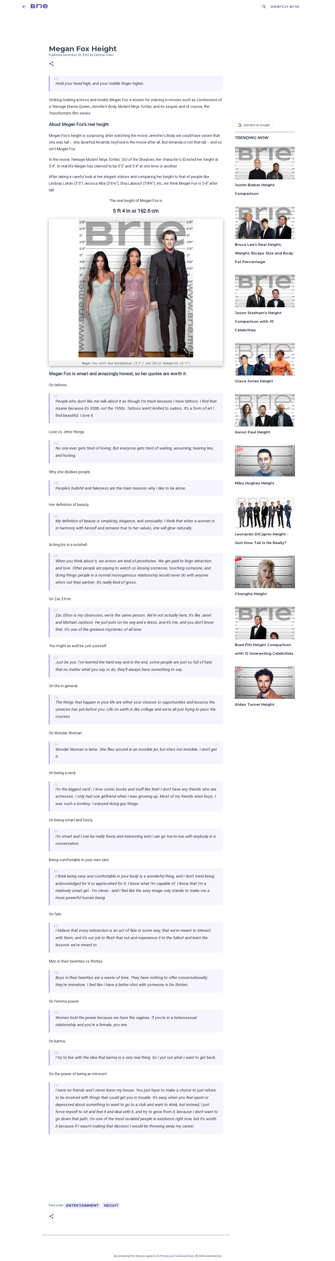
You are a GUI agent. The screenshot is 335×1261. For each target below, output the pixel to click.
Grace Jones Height (254, 381)
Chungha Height (251, 594)
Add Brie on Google (254, 125)
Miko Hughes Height (254, 483)
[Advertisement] (136, 1170)
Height (111, 1205)
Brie (39, 6)
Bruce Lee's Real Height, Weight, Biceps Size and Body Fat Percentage (264, 253)
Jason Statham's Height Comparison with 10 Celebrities (258, 321)
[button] (51, 64)
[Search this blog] (291, 7)
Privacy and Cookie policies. (177, 1256)
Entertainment (82, 1205)
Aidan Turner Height (254, 704)
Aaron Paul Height (252, 432)
